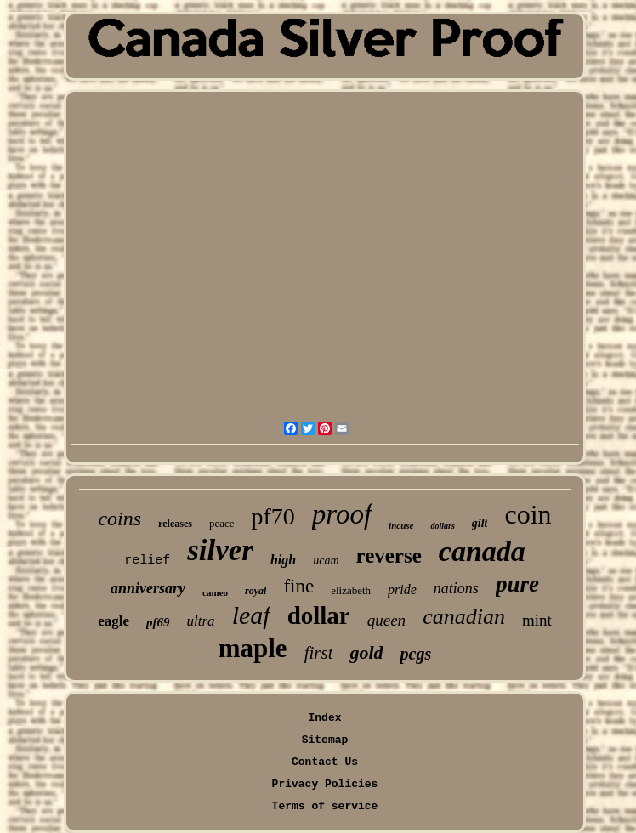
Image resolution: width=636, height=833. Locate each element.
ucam (325, 560)
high (283, 559)
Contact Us (325, 762)
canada (482, 551)
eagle (113, 621)
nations (456, 588)
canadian (464, 616)
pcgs (416, 653)
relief (147, 560)
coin (527, 514)
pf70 (272, 516)
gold (366, 652)
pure (517, 584)
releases (175, 524)
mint (537, 620)
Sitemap (325, 740)
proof (342, 514)
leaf (251, 615)
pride (402, 589)
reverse (389, 555)
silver (220, 550)
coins (119, 518)
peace (222, 523)
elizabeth (351, 590)
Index (324, 717)
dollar (318, 615)
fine (298, 586)
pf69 (158, 622)
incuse (401, 525)
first (318, 653)
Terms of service (325, 806)
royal (255, 591)
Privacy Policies (325, 784)
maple (253, 648)
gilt (480, 523)
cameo (215, 592)
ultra (201, 621)
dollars (442, 525)
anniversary (148, 588)
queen (386, 620)
